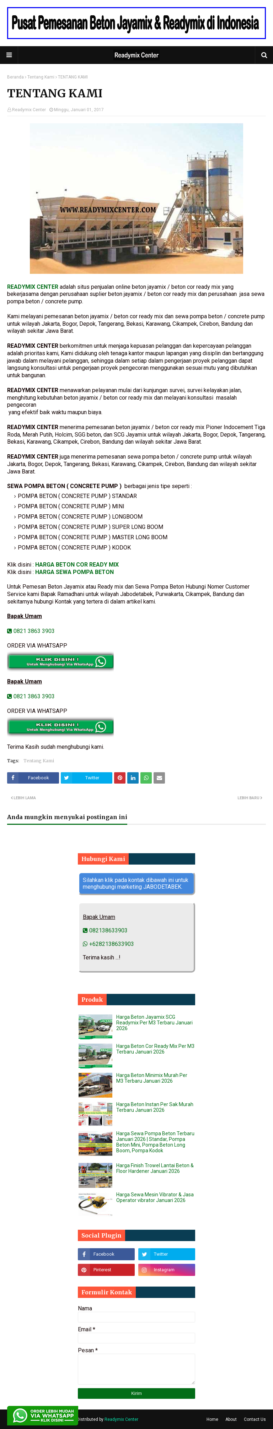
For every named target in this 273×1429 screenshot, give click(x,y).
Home (212, 1419)
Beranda (15, 77)
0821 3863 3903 (31, 631)
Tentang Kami (40, 77)
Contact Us (255, 1419)
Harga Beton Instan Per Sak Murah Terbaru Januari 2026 (154, 1107)
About (231, 1419)
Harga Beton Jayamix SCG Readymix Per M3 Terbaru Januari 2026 (154, 1022)
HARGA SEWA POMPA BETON (74, 572)
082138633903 (105, 930)
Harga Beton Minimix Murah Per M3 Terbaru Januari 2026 (151, 1078)
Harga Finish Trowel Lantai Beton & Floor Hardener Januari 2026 (155, 1168)
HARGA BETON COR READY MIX (77, 564)
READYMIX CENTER (32, 286)
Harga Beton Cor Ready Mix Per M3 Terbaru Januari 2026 (155, 1049)
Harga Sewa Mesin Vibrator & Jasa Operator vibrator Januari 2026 (155, 1197)
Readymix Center (29, 109)
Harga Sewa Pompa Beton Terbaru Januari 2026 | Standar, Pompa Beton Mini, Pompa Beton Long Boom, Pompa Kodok (155, 1142)
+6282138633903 (108, 944)
